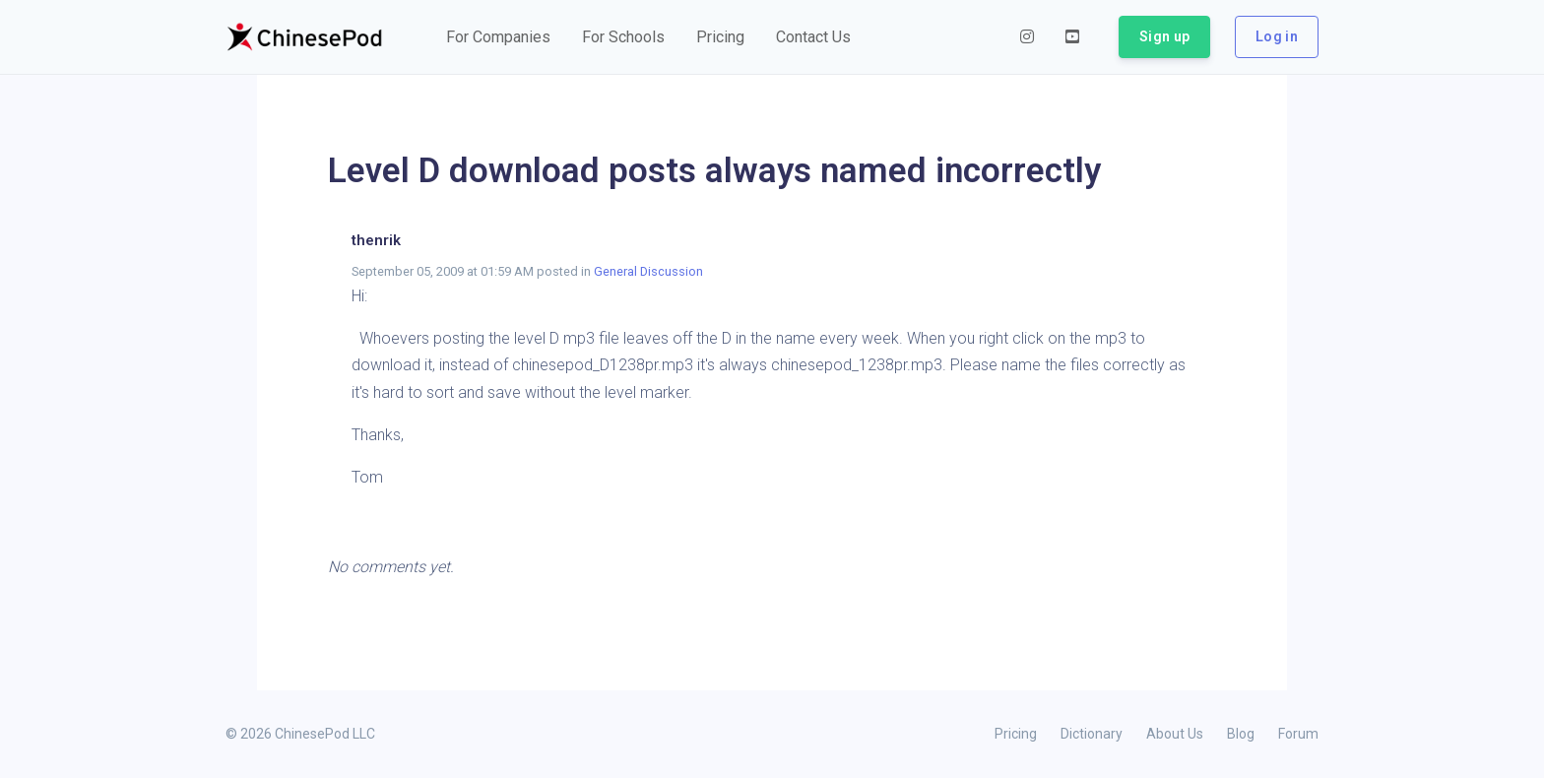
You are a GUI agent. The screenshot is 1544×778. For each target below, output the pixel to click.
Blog (1240, 734)
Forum (1298, 734)
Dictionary (1092, 734)
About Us (1174, 734)
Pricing (1016, 734)
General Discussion (648, 271)
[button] (498, 37)
